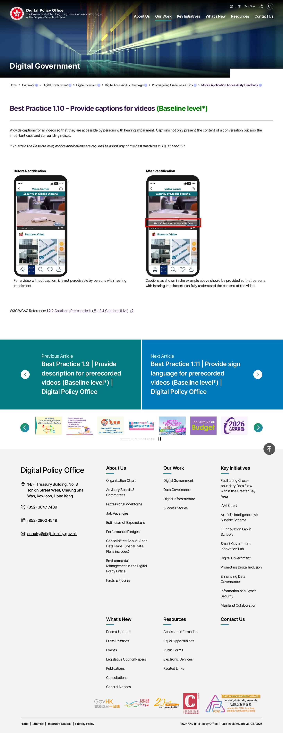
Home (25, 724)
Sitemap (37, 724)
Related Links (173, 668)
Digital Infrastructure (179, 499)
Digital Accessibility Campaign (126, 85)
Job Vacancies (117, 513)
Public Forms (173, 650)
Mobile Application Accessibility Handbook (231, 85)
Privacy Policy (84, 724)
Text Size (249, 6)
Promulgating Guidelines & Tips (174, 85)
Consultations (116, 678)
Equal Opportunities (178, 641)
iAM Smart (229, 505)
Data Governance (177, 490)
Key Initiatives (188, 16)
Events (111, 650)
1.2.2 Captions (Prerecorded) (68, 311)
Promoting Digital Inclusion (241, 567)
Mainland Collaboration (238, 605)
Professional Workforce (124, 504)
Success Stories (175, 508)
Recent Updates (118, 632)
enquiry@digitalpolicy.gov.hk (52, 533)
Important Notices (59, 724)
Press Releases (117, 641)
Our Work (163, 16)
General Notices (118, 687)
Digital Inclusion (88, 85)
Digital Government (57, 85)
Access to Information (180, 632)
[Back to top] (269, 449)
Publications (115, 668)
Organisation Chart (121, 480)
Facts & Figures (118, 580)
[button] (24, 427)
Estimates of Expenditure (125, 522)
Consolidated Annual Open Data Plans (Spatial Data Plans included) (126, 546)
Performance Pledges (122, 532)
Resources (240, 16)
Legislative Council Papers (126, 659)
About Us (142, 16)
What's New (216, 16)
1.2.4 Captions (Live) (113, 311)
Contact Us (263, 16)
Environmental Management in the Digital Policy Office (126, 566)
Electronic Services (178, 659)
